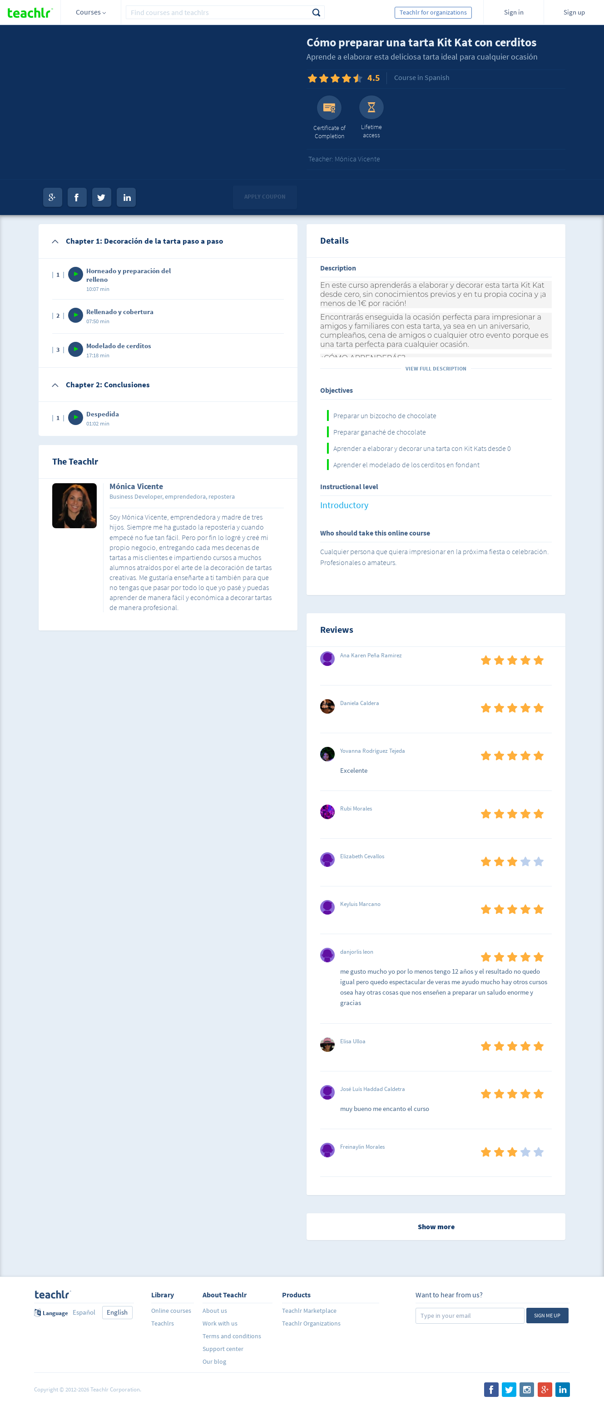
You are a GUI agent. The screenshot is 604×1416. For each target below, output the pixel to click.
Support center (223, 1349)
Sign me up (547, 1315)
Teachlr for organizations (433, 12)
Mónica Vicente (136, 486)
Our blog (214, 1361)
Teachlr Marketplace (309, 1310)
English (117, 1312)
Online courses (171, 1310)
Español (84, 1312)
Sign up (574, 12)
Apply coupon (265, 196)
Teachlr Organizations (311, 1323)
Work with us (220, 1323)
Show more (436, 1226)
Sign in (514, 12)
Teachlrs (162, 1323)
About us (215, 1310)
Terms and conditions (232, 1336)
